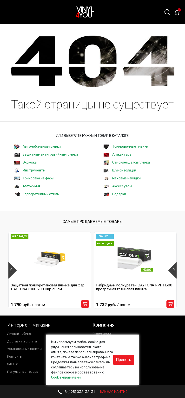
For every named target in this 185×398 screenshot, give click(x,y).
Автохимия (27, 186)
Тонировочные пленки (126, 147)
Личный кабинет (20, 333)
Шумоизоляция (120, 170)
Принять (123, 360)
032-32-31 (76, 392)
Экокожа (25, 162)
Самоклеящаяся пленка (127, 162)
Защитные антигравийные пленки (46, 154)
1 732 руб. (113, 304)
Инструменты (30, 170)
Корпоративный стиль (36, 194)
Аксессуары (118, 186)
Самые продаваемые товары (92, 221)
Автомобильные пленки (37, 147)
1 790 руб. (28, 304)
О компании (101, 333)
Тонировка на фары (34, 178)
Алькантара (118, 154)
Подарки (115, 194)
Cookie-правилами (66, 377)
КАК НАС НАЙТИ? (113, 392)
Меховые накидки (122, 178)
